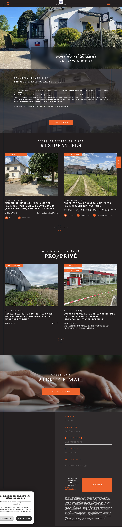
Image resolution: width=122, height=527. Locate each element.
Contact (119, 162)
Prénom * (72, 425)
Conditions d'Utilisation (71, 517)
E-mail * (72, 446)
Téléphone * (75, 435)
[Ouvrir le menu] (109, 3)
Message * (73, 457)
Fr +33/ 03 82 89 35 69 (76, 60)
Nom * (70, 414)
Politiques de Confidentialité (94, 515)
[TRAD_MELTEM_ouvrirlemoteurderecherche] (8, 3)
